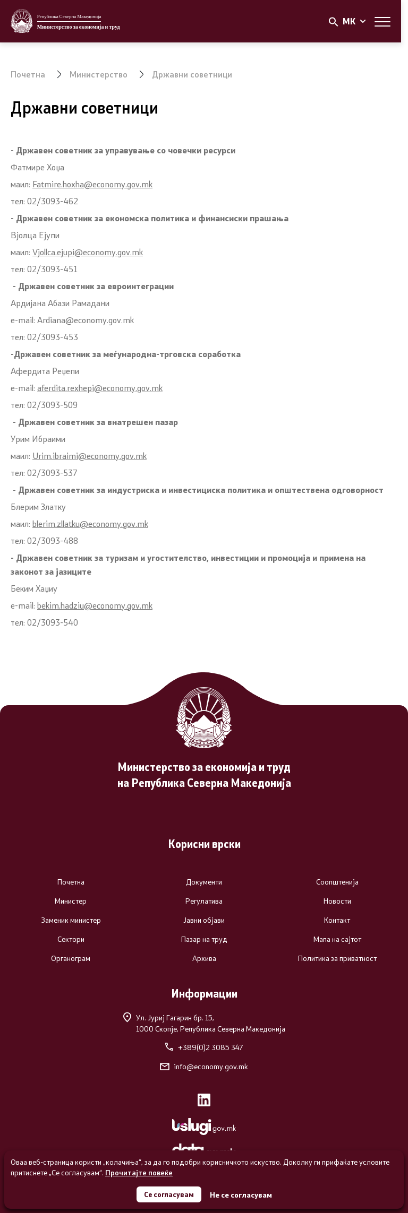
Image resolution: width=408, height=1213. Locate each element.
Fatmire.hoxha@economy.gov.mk (92, 183)
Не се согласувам (242, 1194)
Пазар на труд (204, 939)
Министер (71, 901)
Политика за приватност (337, 958)
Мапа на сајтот (337, 939)
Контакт (337, 920)
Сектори (70, 939)
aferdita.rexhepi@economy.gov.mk (100, 387)
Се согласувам (169, 1194)
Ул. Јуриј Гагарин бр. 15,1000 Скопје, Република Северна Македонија (204, 1023)
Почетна (28, 74)
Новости (337, 901)
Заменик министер (71, 920)
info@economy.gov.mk (204, 1066)
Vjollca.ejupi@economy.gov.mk (87, 251)
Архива (204, 958)
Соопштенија (337, 882)
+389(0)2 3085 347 (204, 1047)
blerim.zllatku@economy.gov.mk (90, 523)
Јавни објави (204, 920)
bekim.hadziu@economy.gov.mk (94, 605)
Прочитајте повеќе (139, 1171)
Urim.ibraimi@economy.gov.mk (89, 455)
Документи (204, 882)
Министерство (99, 74)
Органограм (70, 958)
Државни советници (192, 74)
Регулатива (204, 901)
